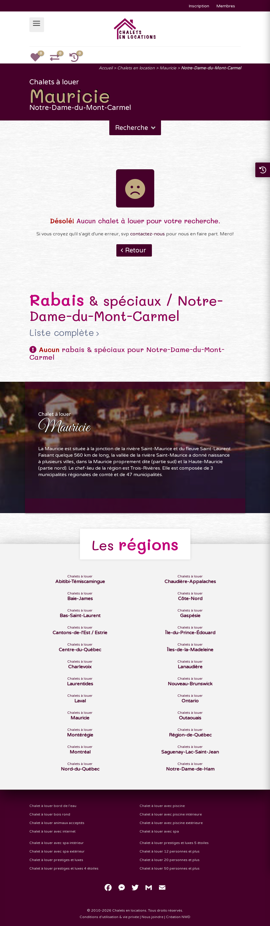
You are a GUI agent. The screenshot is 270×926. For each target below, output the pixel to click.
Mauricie (168, 68)
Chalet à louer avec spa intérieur (56, 843)
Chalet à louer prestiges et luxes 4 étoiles (63, 868)
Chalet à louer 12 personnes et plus (169, 851)
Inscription (199, 6)
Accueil (106, 68)
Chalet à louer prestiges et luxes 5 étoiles (174, 843)
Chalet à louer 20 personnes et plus (169, 860)
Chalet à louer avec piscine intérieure (171, 814)
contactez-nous (147, 234)
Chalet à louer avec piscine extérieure (171, 823)
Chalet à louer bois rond (49, 814)
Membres (225, 6)
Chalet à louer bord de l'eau (52, 806)
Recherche (136, 128)
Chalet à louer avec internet (52, 831)
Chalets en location (136, 68)
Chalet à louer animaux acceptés (56, 823)
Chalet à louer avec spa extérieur (57, 851)
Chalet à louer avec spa (159, 831)
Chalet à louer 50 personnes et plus (169, 868)
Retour (135, 250)
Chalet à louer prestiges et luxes (56, 860)
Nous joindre (152, 917)
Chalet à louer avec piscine (162, 806)
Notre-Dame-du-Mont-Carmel (211, 68)
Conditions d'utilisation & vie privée (109, 917)
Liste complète (61, 332)
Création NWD (178, 917)
